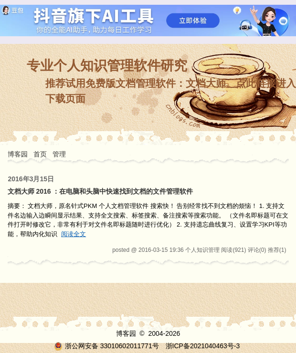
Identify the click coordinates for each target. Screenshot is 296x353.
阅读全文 (73, 234)
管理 (59, 154)
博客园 (18, 154)
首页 (40, 154)
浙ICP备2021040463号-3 (203, 346)
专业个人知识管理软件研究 (107, 65)
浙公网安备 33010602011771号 (106, 346)
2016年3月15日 (31, 179)
